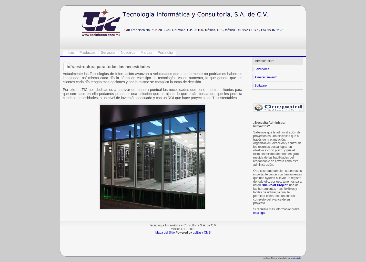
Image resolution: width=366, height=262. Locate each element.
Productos (87, 52)
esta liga (259, 213)
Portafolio (165, 52)
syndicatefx (296, 258)
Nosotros (128, 52)
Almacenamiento (266, 77)
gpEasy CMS (202, 232)
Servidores (262, 69)
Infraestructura (264, 61)
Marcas (146, 52)
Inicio (70, 52)
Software (261, 85)
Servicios (108, 52)
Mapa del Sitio (165, 232)
